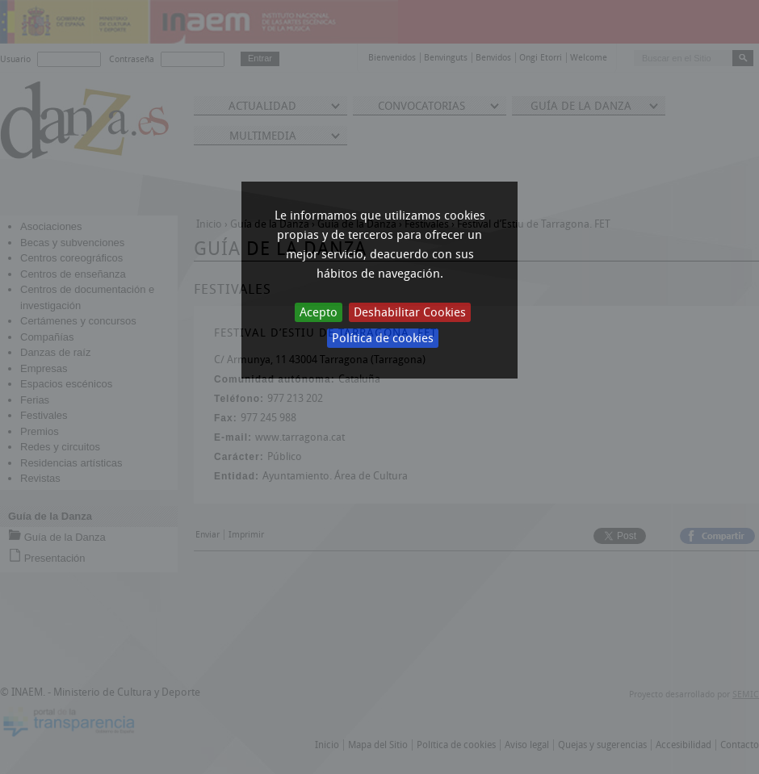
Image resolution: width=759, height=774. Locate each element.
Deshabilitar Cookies (410, 312)
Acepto (319, 312)
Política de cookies (383, 338)
